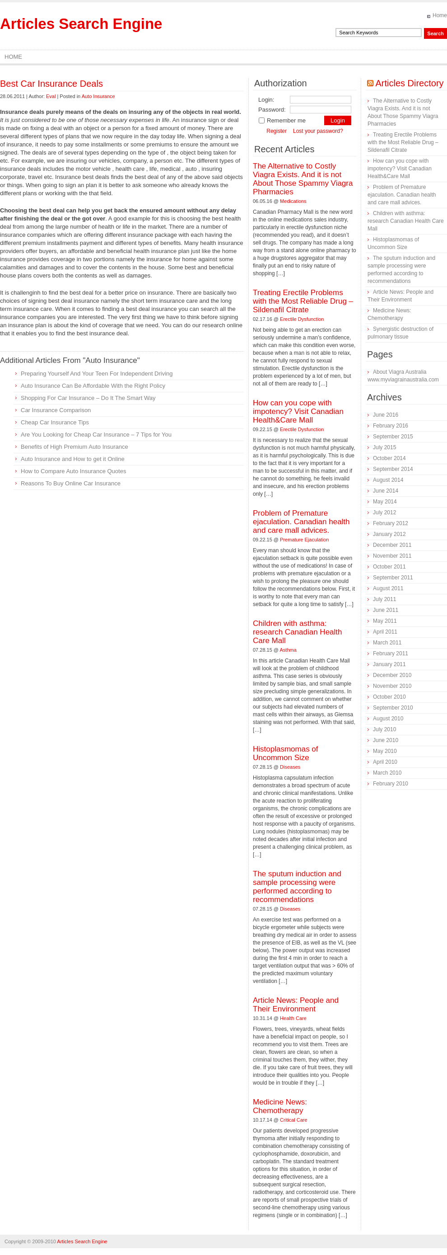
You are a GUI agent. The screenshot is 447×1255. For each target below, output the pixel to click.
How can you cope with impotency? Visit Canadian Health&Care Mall (298, 411)
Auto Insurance (98, 96)
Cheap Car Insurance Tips (55, 422)
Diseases (290, 767)
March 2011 (387, 642)
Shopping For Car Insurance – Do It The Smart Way (88, 398)
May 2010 (385, 751)
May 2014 (385, 501)
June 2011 (385, 610)
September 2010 (393, 708)
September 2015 (393, 436)
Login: (266, 99)
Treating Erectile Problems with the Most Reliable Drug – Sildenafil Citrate (303, 301)
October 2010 (389, 697)
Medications (293, 201)
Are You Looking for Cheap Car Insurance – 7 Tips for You (96, 434)
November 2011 (392, 556)
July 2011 (384, 599)
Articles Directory (409, 83)
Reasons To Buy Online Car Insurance (71, 483)
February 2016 (390, 426)
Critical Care (293, 1120)
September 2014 (393, 469)
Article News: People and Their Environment (296, 1004)
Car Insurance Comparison (56, 410)
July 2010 (384, 729)
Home (440, 15)
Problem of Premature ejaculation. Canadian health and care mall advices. (301, 522)
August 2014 (388, 480)
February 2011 (390, 653)
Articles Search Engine (81, 23)
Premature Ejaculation (304, 539)
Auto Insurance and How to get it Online (73, 459)
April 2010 (385, 762)
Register (276, 131)
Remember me (282, 120)
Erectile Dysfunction (302, 319)
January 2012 (389, 534)
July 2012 (384, 512)
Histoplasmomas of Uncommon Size (285, 753)
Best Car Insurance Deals (51, 84)
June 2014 (385, 491)
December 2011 (392, 545)
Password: (272, 109)
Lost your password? (318, 131)
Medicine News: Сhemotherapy (280, 1106)
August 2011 (388, 588)
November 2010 (392, 686)
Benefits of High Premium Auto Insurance (74, 446)
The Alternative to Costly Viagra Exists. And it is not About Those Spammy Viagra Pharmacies (303, 179)
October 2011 (389, 567)
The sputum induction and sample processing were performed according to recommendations (297, 887)
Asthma (288, 650)
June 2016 (385, 415)
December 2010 (392, 675)
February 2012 (390, 523)
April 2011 (385, 632)
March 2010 (387, 773)
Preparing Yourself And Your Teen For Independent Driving (97, 373)
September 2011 (393, 577)
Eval (51, 96)
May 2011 (385, 621)
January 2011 (389, 664)
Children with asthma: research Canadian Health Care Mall (297, 632)
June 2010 (385, 740)
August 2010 (388, 718)
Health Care (293, 1018)
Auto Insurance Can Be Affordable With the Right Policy (93, 385)
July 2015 (384, 447)
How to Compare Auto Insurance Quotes (73, 471)
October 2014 (389, 458)
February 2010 (390, 783)
